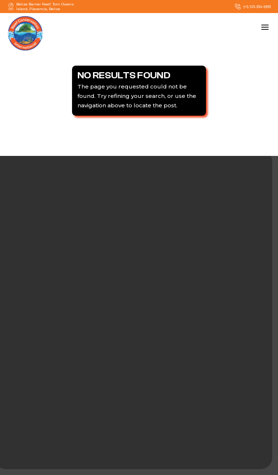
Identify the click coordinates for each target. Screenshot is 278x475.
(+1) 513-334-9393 (252, 6)
